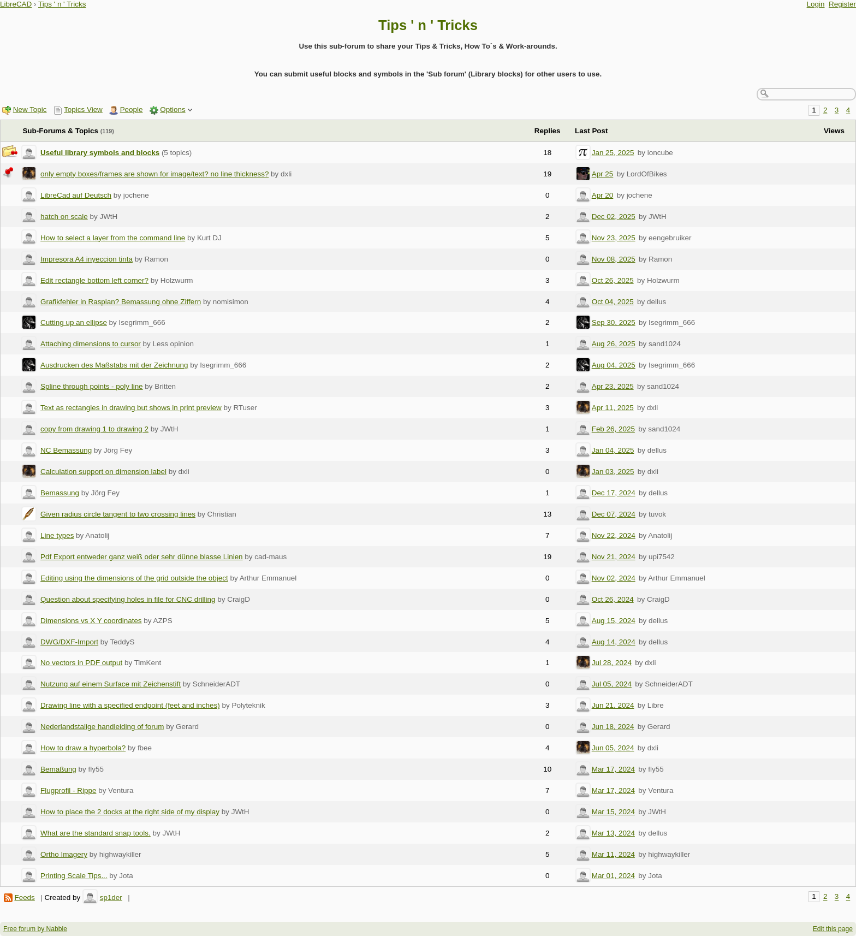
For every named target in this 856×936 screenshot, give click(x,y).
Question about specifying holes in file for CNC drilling (127, 599)
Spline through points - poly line (91, 386)
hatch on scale (64, 216)
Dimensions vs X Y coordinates (90, 621)
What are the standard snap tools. (95, 833)
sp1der (111, 897)
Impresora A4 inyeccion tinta (86, 259)
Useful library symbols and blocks (99, 153)
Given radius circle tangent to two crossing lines (117, 514)
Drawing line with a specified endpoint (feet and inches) (130, 705)
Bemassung (59, 493)
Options (172, 109)
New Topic (30, 109)
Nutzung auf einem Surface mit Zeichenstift (110, 684)
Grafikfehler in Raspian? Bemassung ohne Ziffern (120, 302)
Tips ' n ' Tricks (62, 4)
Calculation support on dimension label (103, 471)
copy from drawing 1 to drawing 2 (94, 429)
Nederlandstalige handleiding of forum (102, 726)
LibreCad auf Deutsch (75, 195)
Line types (57, 535)
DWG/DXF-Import (69, 642)
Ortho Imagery (63, 854)
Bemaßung (58, 769)
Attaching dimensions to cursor (90, 344)
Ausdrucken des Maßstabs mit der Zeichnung (114, 365)
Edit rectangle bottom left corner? (94, 280)
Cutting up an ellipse (73, 322)
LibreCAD (16, 4)
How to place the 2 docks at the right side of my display (129, 812)
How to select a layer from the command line (112, 238)
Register (842, 4)
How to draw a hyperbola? (83, 748)
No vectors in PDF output (81, 663)
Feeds (24, 897)
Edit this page (833, 929)
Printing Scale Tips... (74, 876)
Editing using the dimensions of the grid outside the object (134, 578)
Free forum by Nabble (35, 929)
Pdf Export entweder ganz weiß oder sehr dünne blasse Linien (141, 557)
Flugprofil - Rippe (68, 790)
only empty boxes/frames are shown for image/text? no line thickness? (154, 174)
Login (816, 4)
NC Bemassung (66, 450)
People (131, 109)
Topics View (83, 109)
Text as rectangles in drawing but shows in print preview (131, 408)
